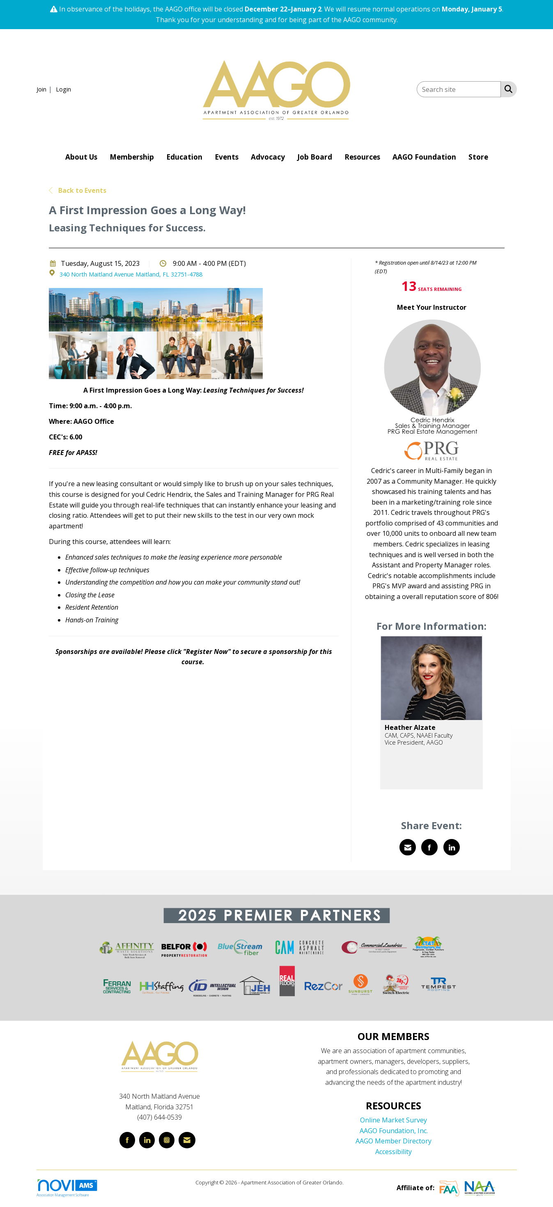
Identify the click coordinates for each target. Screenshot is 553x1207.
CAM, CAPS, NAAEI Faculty (419, 735)
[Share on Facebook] (429, 847)
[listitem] (45, 89)
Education (184, 157)
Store (478, 157)
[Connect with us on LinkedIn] (147, 1140)
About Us (81, 157)
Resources (362, 157)
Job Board (314, 157)
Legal (351, 1182)
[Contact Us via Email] (187, 1140)
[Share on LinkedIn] (451, 847)
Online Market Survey (393, 1120)
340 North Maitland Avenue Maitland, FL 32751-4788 (131, 274)
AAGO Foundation (424, 157)
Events (227, 157)
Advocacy (268, 157)
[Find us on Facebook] (127, 1140)
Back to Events (77, 190)
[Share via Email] (407, 847)
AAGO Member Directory (393, 1140)
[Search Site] (507, 88)
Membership (132, 157)
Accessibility (393, 1151)
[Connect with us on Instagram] (166, 1140)
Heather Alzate (410, 727)
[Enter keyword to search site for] (459, 89)
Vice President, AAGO (414, 742)
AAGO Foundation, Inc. (394, 1130)
